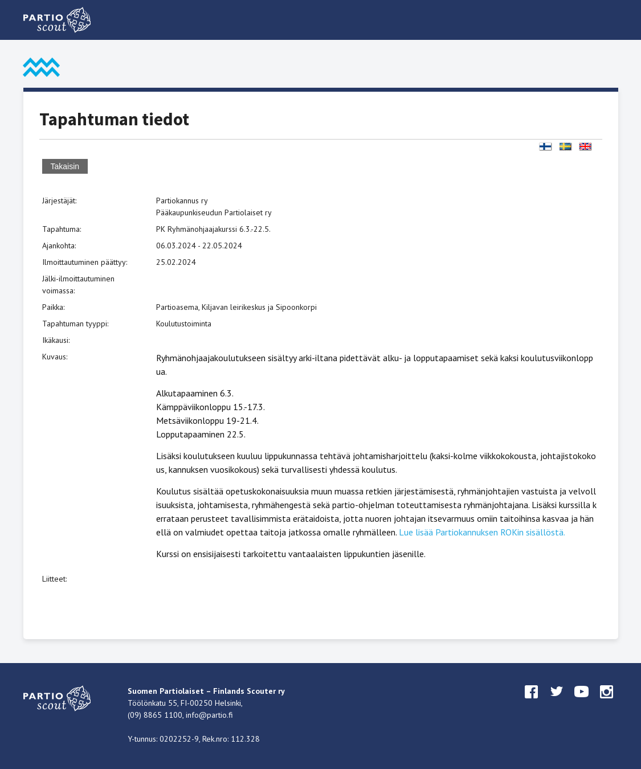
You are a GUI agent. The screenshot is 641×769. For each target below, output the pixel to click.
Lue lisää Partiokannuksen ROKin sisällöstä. (482, 532)
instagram (606, 702)
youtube (581, 702)
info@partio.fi (209, 715)
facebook (531, 702)
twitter (556, 702)
